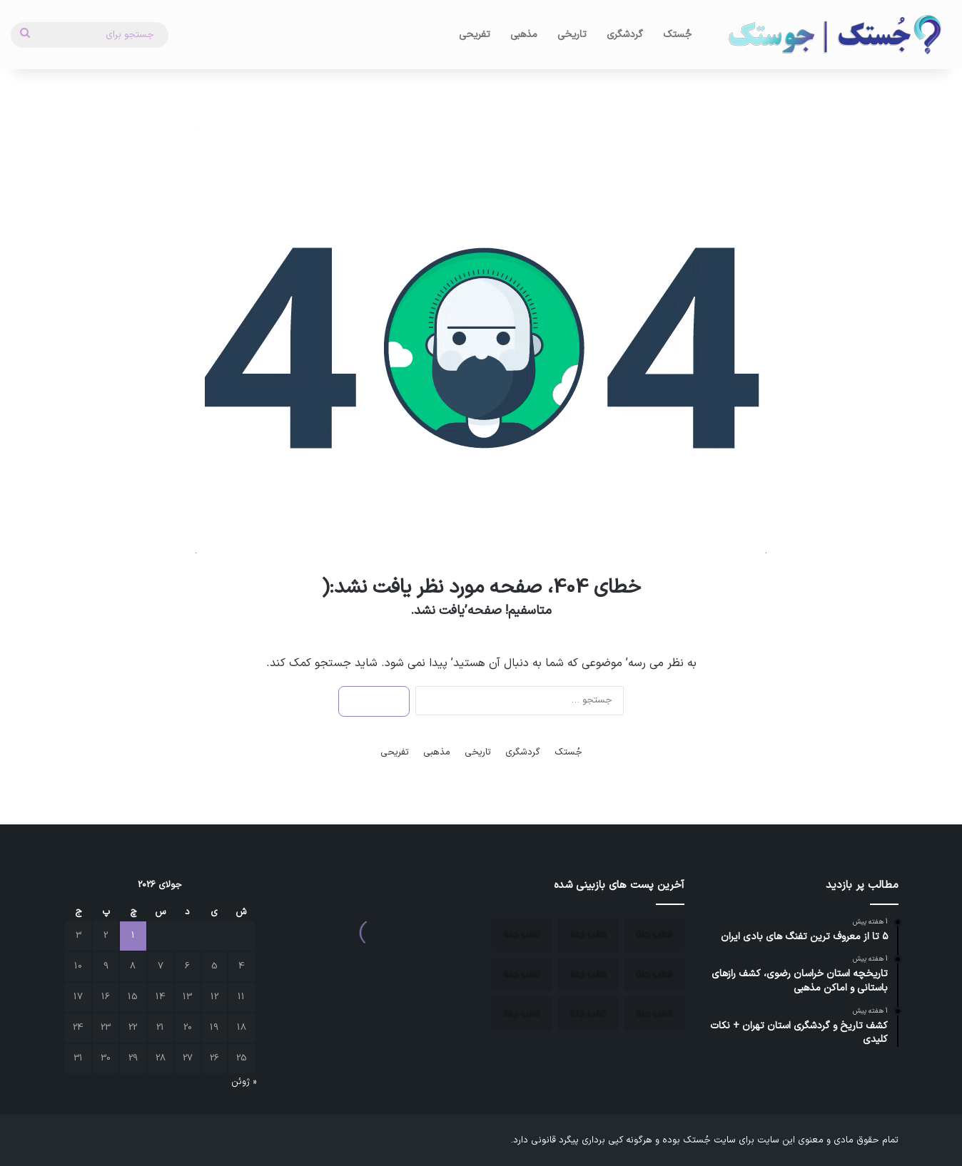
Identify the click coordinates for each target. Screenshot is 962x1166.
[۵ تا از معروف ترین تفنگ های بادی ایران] (522, 1014)
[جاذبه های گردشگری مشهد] (522, 975)
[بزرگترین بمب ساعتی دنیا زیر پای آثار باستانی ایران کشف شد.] (588, 1014)
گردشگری (625, 34)
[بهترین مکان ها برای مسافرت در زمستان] (588, 935)
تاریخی (572, 34)
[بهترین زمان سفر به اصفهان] (522, 935)
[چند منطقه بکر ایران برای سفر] (654, 935)
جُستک (677, 34)
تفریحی (474, 34)
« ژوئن (243, 1082)
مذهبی (523, 34)
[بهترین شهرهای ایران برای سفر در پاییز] (588, 975)
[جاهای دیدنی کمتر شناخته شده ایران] (654, 975)
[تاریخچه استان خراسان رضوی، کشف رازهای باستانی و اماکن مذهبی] (654, 1014)
